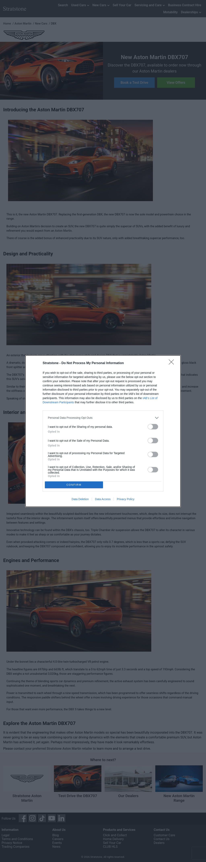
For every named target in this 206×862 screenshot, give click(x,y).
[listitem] (103, 418)
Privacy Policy (125, 499)
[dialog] (103, 431)
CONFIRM (73, 484)
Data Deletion (80, 499)
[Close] (172, 363)
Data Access (103, 499)
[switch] (153, 426)
